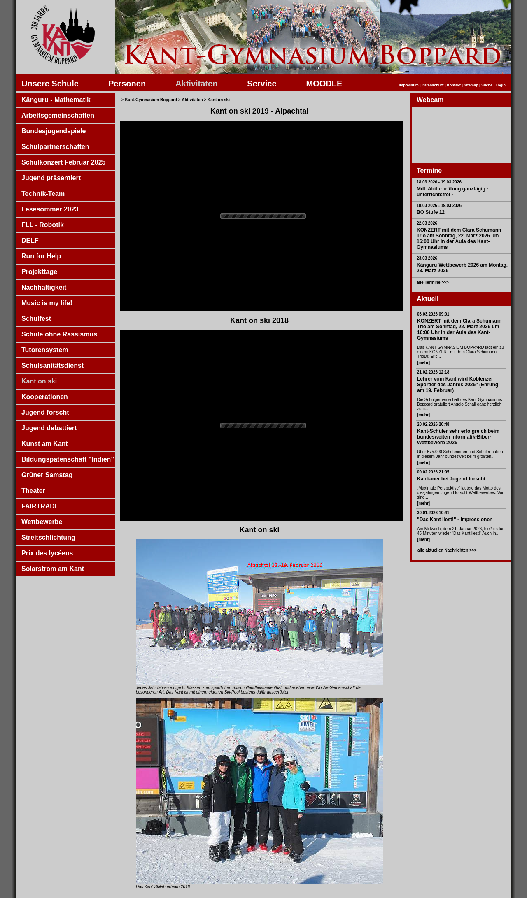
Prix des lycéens (47, 553)
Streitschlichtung (48, 537)
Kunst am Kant (44, 443)
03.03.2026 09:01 (433, 314)
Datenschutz (433, 85)
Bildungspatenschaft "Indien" (67, 459)
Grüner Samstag (46, 474)
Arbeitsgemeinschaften (57, 115)
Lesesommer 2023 (50, 209)
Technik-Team (43, 193)
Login (501, 85)
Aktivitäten (196, 83)
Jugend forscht (45, 412)
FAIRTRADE (40, 506)
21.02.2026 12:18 (433, 372)
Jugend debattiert (49, 428)
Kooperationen (44, 396)
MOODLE (324, 83)
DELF (30, 240)
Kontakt (454, 85)
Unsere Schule (50, 83)
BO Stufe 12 (431, 212)
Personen (127, 83)
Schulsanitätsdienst (52, 365)
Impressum (409, 85)
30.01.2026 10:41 (433, 512)
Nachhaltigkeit (43, 287)
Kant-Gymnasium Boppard (151, 99)
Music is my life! (46, 302)
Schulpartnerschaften (55, 146)
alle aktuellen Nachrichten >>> (447, 550)
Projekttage (39, 271)
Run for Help (41, 256)
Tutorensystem (44, 349)
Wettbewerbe (41, 521)
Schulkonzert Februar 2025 (63, 162)
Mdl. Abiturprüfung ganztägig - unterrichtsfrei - (452, 191)
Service (261, 83)
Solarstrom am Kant (52, 568)
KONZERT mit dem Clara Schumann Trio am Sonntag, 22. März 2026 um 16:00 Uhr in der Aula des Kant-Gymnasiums (459, 238)
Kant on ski (39, 381)
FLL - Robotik (42, 224)
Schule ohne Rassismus (59, 334)
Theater (33, 490)
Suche (486, 85)
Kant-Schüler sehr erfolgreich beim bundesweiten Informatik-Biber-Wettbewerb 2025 (458, 437)
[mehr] (423, 362)
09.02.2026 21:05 (433, 472)
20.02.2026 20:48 (433, 424)
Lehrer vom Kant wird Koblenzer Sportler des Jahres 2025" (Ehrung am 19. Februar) (457, 384)
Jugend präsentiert (51, 177)
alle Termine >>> (433, 282)
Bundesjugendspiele (53, 131)
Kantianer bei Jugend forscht (451, 479)
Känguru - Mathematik (56, 99)
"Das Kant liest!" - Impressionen (454, 519)
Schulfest (36, 318)
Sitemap (471, 85)
